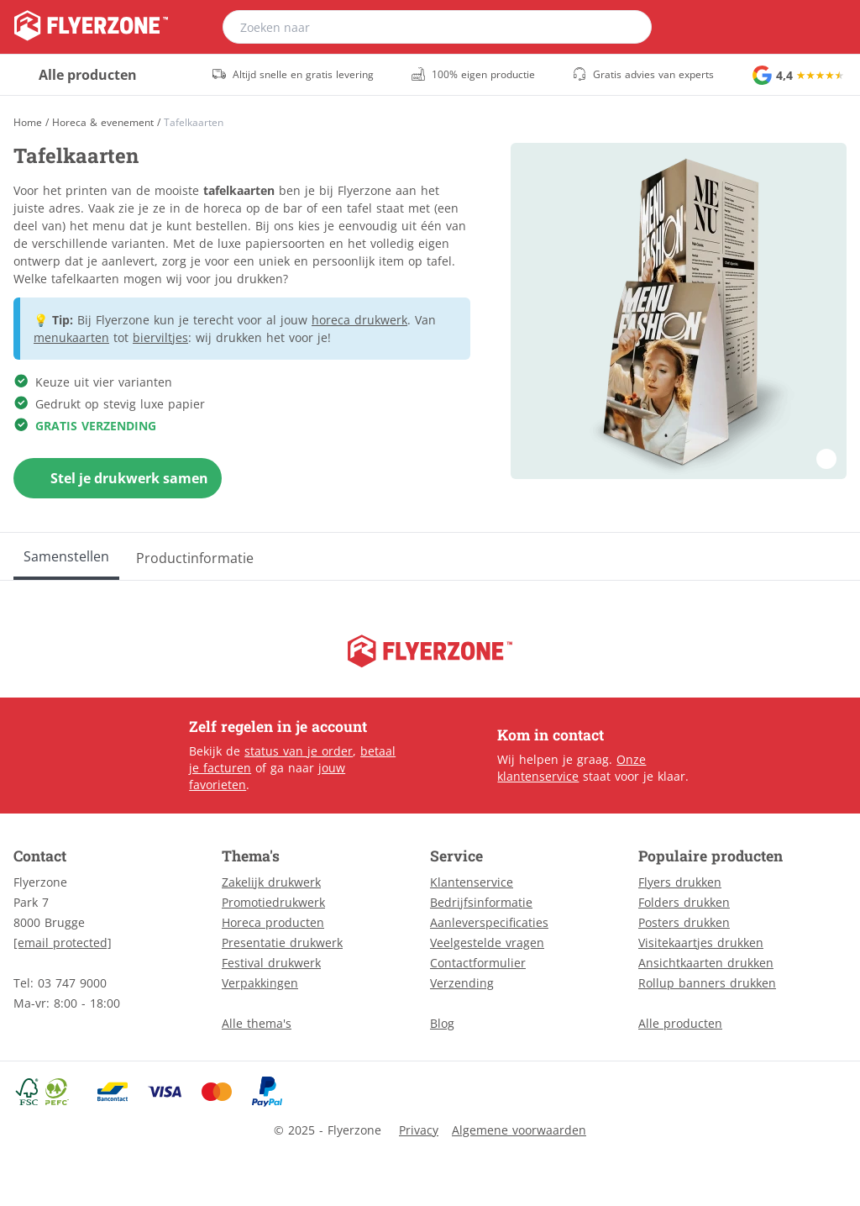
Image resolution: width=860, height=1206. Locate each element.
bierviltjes (160, 337)
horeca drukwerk (359, 320)
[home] (91, 27)
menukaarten (71, 337)
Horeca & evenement (103, 122)
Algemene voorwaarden (519, 1130)
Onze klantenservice (571, 767)
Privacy (418, 1130)
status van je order (298, 751)
